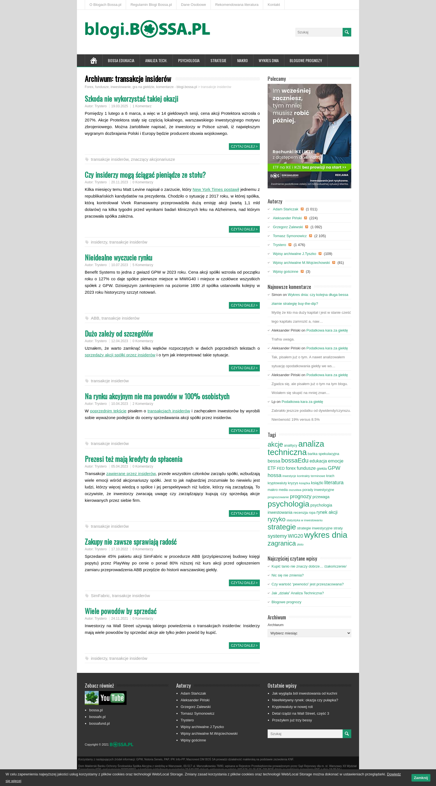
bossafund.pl (99, 723)
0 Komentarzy (142, 182)
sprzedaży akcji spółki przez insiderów (120, 354)
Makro (242, 60)
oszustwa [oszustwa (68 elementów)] (295, 489)
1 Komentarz (141, 106)
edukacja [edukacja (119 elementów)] (318, 461)
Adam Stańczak (285, 209)
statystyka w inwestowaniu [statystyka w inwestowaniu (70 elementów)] (305, 520)
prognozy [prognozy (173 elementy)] (300, 496)
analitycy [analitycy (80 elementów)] (290, 445)
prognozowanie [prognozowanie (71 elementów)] (278, 497)
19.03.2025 (119, 106)
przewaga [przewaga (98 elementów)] (321, 497)
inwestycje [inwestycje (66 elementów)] (289, 476)
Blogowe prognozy (306, 60)
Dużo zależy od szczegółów (119, 333)
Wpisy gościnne (285, 271)
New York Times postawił (216, 189)
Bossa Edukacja (121, 60)
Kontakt (274, 5)
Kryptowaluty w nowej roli (292, 707)
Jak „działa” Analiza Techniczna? (298, 593)
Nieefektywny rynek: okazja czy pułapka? (305, 700)
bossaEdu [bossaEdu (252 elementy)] (295, 460)
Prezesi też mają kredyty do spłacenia (133, 459)
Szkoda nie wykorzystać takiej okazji (131, 98)
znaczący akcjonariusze (153, 159)
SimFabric (100, 595)
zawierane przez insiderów (131, 473)
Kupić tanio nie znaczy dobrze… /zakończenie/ (309, 566)
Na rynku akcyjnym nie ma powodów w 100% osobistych (157, 396)
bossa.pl (96, 710)
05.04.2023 (119, 466)
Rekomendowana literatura (236, 5)
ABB (95, 318)
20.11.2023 (119, 182)
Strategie (218, 60)
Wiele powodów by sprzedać (120, 611)
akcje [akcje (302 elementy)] (275, 444)
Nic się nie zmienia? (288, 575)
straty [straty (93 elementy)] (338, 528)
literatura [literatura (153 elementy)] (333, 482)
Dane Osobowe (193, 5)
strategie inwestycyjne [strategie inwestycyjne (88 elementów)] (314, 528)
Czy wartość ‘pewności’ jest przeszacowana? (308, 584)
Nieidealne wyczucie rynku (118, 257)
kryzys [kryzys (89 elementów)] (293, 483)
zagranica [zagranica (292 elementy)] (282, 543)
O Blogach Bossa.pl (105, 5)
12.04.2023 (119, 341)
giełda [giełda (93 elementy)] (322, 468)
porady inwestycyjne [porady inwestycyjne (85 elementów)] (318, 490)
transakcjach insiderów (168, 410)
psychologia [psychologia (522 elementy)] (288, 503)
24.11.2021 (119, 618)
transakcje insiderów (110, 159)
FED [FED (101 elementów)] (281, 468)
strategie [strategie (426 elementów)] (282, 527)
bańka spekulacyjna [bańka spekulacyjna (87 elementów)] (323, 454)
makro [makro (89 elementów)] (273, 490)
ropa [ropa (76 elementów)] (312, 513)
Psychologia (189, 60)
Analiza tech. (156, 60)
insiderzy (99, 242)
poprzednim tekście (108, 410)
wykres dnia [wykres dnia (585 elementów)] (325, 534)
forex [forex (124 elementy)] (291, 468)
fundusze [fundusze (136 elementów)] (306, 468)
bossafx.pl (97, 717)
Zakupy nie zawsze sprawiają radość (130, 541)
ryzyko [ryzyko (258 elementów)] (276, 519)
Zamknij (421, 778)
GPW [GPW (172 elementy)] (334, 468)
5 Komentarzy (142, 265)
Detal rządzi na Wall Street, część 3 (300, 713)
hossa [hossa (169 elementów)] (275, 475)
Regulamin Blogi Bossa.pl (151, 5)
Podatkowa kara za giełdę (327, 330)
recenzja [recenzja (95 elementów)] (301, 512)
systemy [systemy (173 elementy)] (277, 536)
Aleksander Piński (287, 218)
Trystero (101, 106)
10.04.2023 (119, 404)
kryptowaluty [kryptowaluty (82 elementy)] (277, 483)
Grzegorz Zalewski (288, 227)
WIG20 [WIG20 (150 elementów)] (295, 536)
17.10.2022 (119, 549)
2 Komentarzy (142, 404)
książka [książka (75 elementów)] (304, 483)
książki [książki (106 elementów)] (317, 483)
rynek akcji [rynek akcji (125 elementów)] (327, 512)
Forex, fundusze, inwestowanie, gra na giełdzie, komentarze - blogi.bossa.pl (141, 87)
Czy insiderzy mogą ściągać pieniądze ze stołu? (145, 174)
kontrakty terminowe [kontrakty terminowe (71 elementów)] (311, 476)
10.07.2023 (119, 265)
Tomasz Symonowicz (290, 236)
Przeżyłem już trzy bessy (292, 720)
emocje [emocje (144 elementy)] (335, 461)
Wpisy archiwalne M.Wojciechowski (301, 263)
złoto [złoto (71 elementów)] (300, 544)
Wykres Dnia (269, 60)
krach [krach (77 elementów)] (330, 476)
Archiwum (276, 625)
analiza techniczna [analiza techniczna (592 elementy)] (296, 448)
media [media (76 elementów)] (283, 490)
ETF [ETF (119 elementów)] (272, 468)
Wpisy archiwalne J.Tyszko (294, 254)
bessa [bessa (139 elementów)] (274, 461)
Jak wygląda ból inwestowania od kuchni (304, 693)
